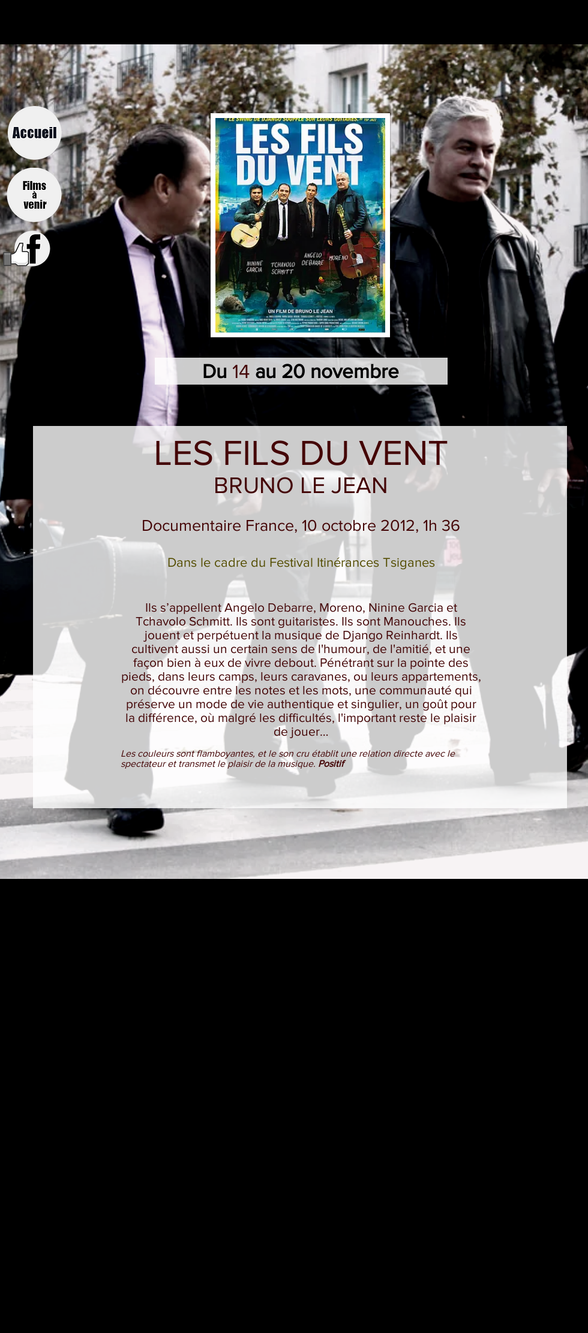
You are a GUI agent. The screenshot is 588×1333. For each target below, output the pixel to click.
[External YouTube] (294, 973)
